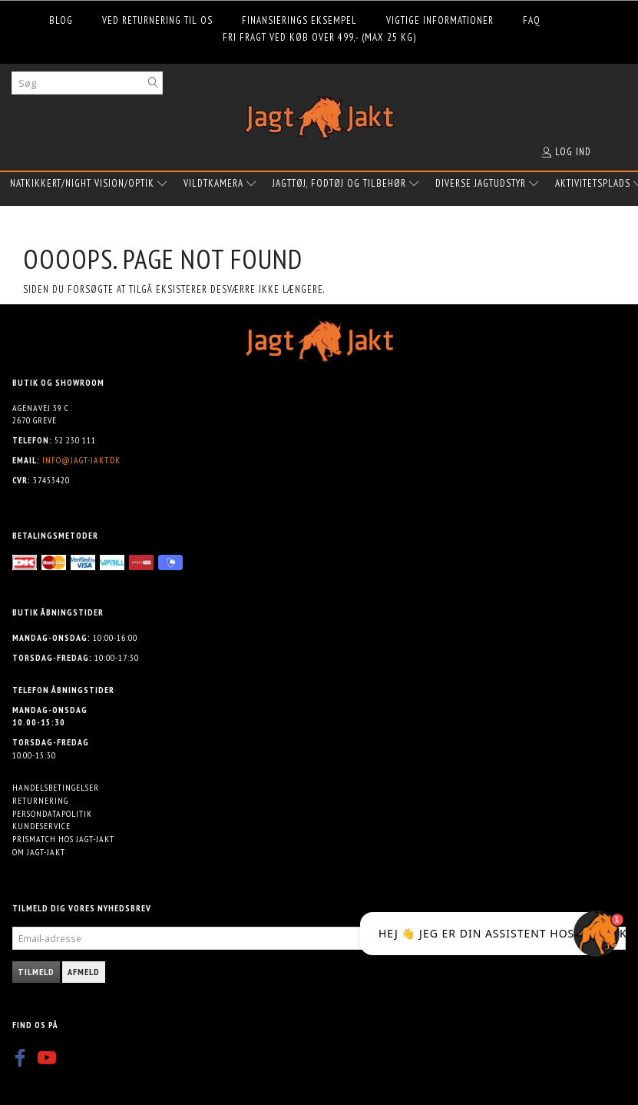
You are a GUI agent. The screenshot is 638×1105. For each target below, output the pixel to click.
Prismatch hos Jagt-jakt (63, 839)
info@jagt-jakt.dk (81, 460)
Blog (61, 20)
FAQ (531, 20)
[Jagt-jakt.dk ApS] (319, 114)
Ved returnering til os (157, 20)
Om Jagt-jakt (38, 852)
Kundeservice (41, 825)
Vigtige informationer (440, 20)
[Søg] (153, 82)
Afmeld (84, 971)
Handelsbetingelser (55, 787)
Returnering (40, 800)
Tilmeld (36, 971)
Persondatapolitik (52, 813)
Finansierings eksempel (299, 20)
